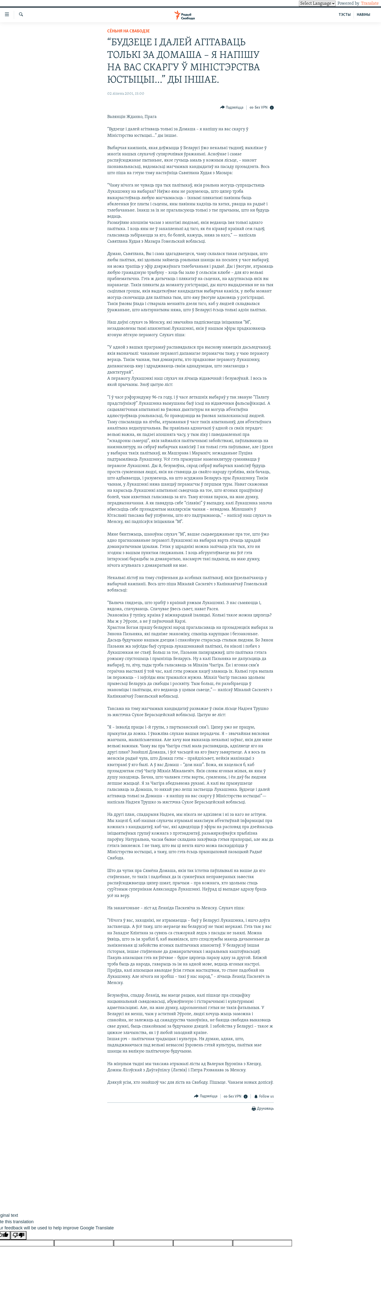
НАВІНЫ (363, 15)
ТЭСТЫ (345, 15)
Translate (365, 3)
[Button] (232, 107)
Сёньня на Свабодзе (128, 31)
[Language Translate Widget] (309, 3)
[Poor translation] (18, 1235)
